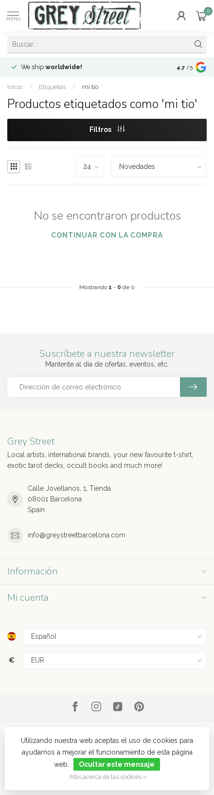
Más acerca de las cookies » (108, 776)
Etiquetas (52, 87)
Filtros (107, 129)
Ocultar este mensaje (117, 764)
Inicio (14, 87)
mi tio (90, 87)
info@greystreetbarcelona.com (76, 535)
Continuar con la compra (107, 235)
